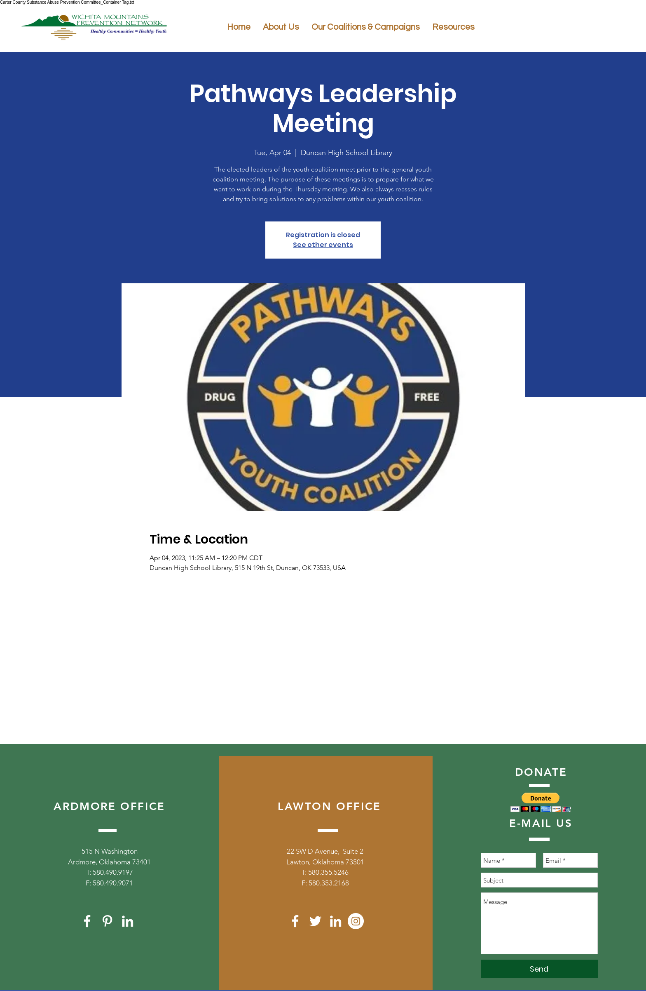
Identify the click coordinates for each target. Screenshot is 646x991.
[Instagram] (356, 921)
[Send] (539, 969)
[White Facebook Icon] (87, 921)
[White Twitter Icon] (315, 921)
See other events (323, 245)
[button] (540, 802)
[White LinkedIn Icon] (127, 921)
